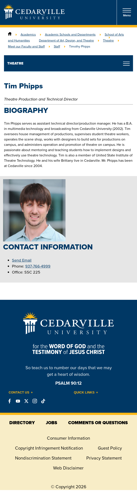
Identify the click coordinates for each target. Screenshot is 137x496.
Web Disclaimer (68, 468)
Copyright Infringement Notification (49, 448)
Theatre (108, 40)
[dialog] (123, 482)
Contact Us (19, 392)
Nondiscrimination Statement (43, 458)
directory (22, 422)
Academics (28, 34)
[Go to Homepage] (34, 18)
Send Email (21, 260)
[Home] (10, 34)
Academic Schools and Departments (70, 34)
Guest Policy (110, 448)
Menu (127, 12)
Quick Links (84, 392)
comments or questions (98, 422)
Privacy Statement (104, 458)
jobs (51, 422)
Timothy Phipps (79, 46)
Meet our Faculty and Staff (26, 46)
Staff (57, 46)
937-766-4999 (37, 266)
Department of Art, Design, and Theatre (66, 40)
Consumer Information (68, 438)
